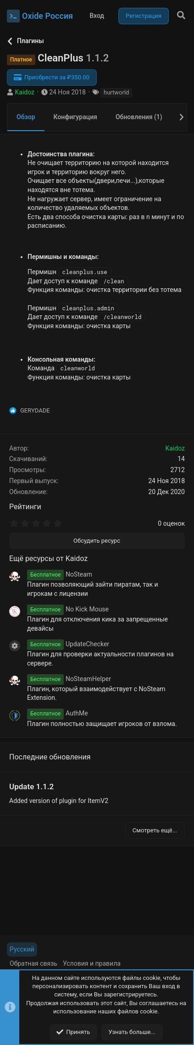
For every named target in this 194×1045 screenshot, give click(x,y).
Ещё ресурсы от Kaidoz (48, 558)
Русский (22, 949)
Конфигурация (75, 117)
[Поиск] (181, 15)
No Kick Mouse (68, 609)
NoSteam (59, 574)
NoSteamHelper (69, 678)
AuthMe (57, 713)
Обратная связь (33, 963)
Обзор (26, 117)
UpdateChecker (68, 644)
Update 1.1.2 (31, 786)
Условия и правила (92, 963)
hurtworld (116, 92)
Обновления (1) (139, 117)
